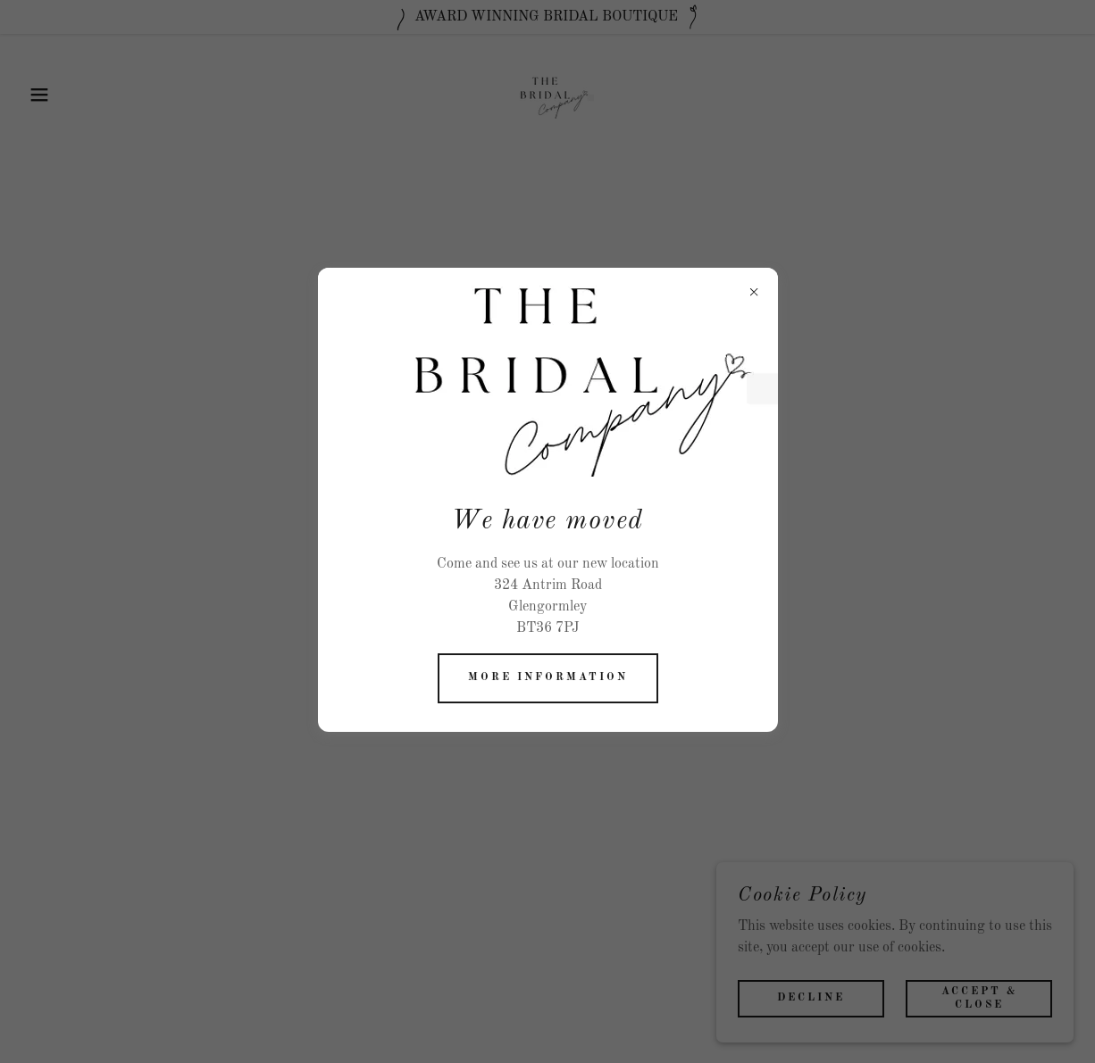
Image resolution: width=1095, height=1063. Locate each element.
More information (548, 677)
